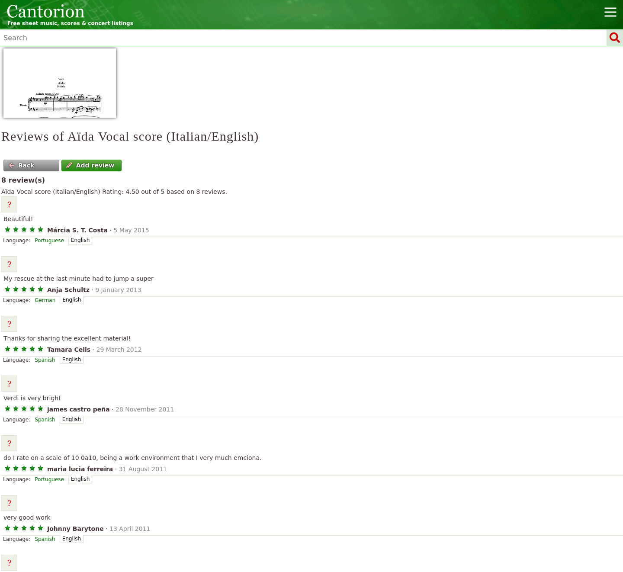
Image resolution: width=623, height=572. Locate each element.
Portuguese (49, 241)
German (45, 300)
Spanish (45, 360)
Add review (90, 165)
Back (22, 165)
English (80, 240)
